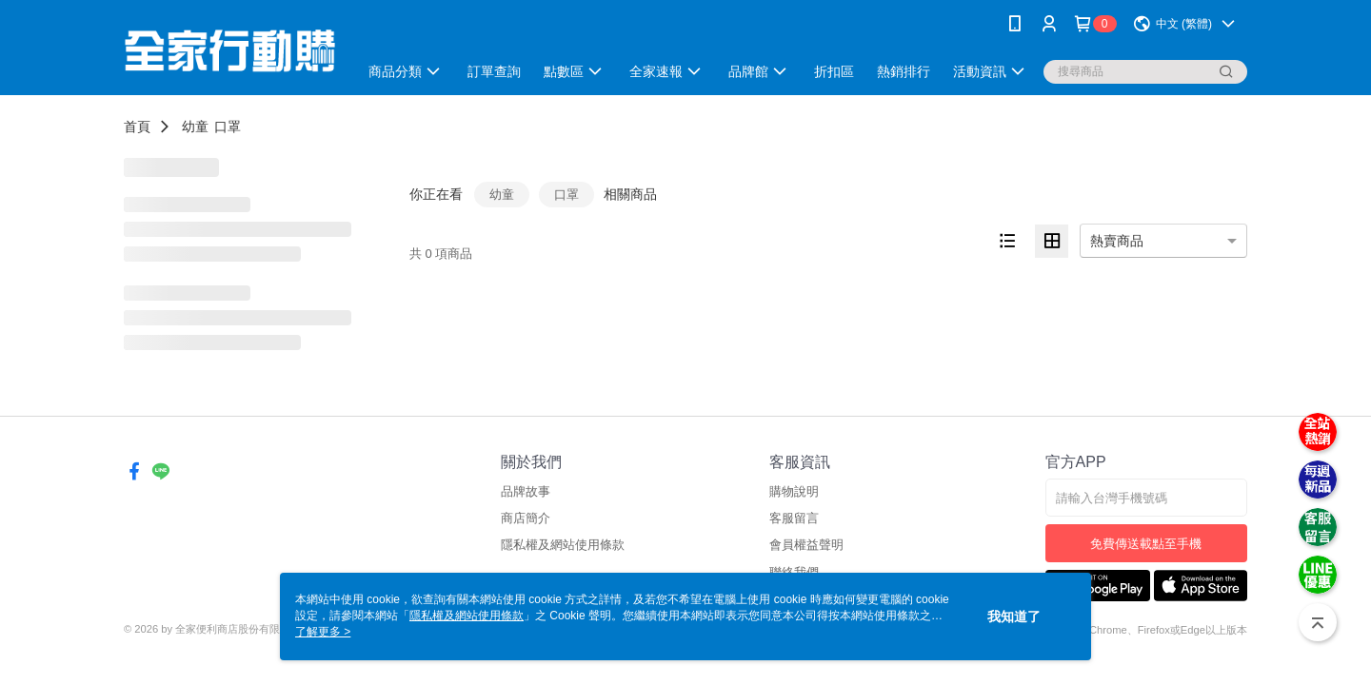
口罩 (227, 126)
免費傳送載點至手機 (1146, 544)
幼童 (195, 126)
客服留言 (794, 518)
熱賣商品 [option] (1116, 240)
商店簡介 (525, 518)
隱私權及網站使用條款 (563, 545)
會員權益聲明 (806, 545)
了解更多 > (322, 631)
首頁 (137, 126)
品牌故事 (525, 491)
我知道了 (1014, 616)
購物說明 (794, 491)
